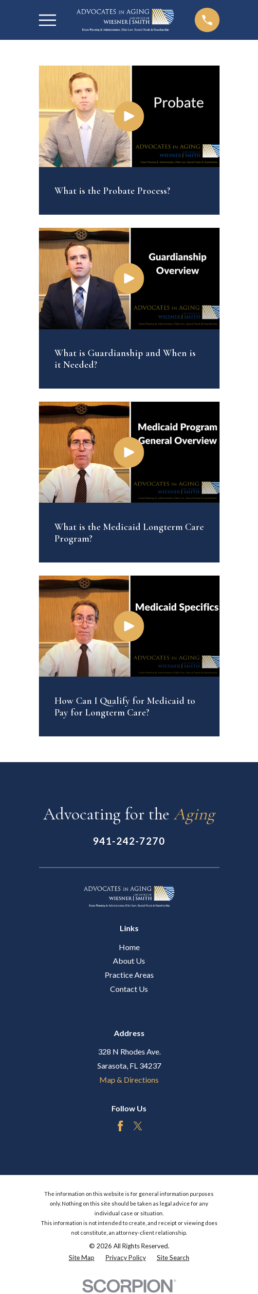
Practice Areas (129, 974)
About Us (129, 960)
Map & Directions (129, 1079)
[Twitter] (137, 1126)
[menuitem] (81, 1258)
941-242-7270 (129, 841)
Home (129, 947)
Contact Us (129, 988)
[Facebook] (120, 1126)
